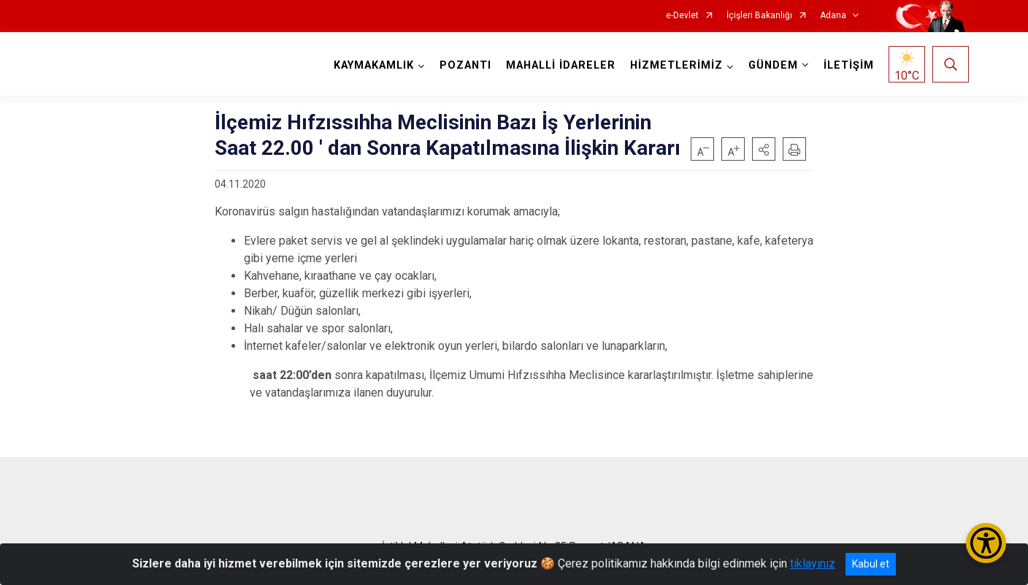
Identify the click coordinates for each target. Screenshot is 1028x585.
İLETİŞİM (849, 65)
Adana (833, 15)
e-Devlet (682, 15)
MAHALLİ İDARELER (560, 65)
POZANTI (465, 65)
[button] (763, 149)
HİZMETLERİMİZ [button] (676, 65)
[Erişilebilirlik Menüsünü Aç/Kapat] (986, 543)
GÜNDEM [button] (773, 65)
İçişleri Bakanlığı (759, 15)
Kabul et (870, 564)
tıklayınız (812, 563)
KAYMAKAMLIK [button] (374, 65)
